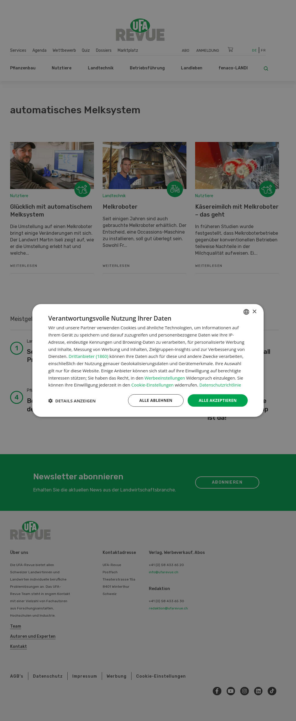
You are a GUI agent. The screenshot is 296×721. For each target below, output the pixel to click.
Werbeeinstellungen (165, 377)
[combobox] (246, 312)
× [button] (254, 311)
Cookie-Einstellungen (152, 384)
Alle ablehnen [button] (154, 400)
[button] (72, 401)
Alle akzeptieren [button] (217, 400)
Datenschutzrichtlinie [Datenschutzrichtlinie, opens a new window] (220, 384)
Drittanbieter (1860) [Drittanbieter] (88, 356)
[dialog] (148, 360)
